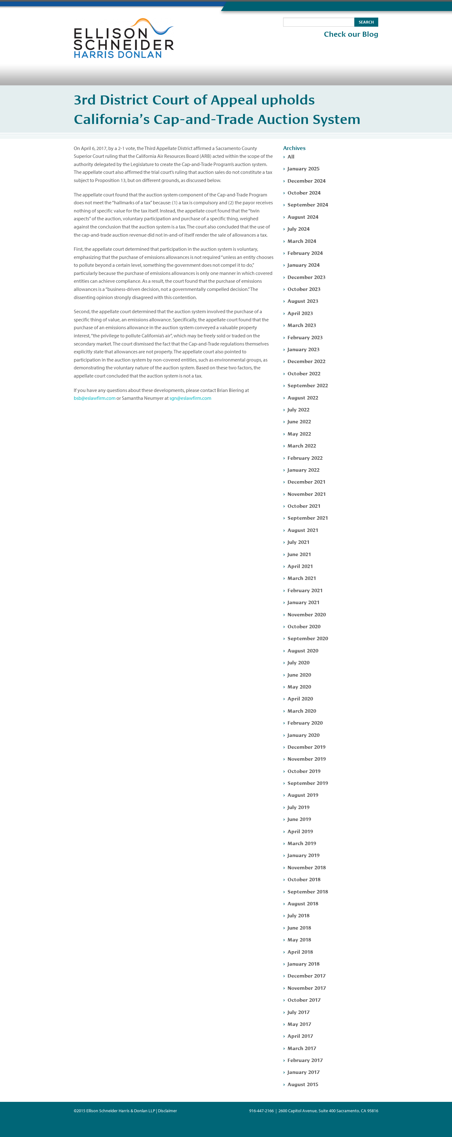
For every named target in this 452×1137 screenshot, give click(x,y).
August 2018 (303, 903)
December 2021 (307, 481)
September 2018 (308, 891)
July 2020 (298, 662)
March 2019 (302, 842)
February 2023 (305, 337)
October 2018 (304, 878)
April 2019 (300, 830)
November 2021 (307, 493)
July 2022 (298, 409)
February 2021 (305, 589)
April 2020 (300, 698)
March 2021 (302, 577)
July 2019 (298, 806)
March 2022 (302, 445)
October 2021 (304, 505)
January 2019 (304, 854)
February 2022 (305, 457)
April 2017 (300, 1035)
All (291, 156)
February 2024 (305, 252)
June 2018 (299, 927)
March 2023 (302, 324)
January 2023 (304, 348)
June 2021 (299, 553)
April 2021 (300, 565)
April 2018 (300, 951)
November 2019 (307, 758)
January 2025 (304, 168)
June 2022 (299, 421)
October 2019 (304, 770)
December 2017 (307, 975)
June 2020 (299, 674)
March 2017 (302, 1047)
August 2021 (303, 529)
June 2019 (299, 818)
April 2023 (300, 312)
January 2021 (304, 601)
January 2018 (304, 963)
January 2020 (304, 734)
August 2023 (303, 300)
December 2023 (307, 276)
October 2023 (304, 288)
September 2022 (308, 385)
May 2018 (299, 939)
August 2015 (303, 1083)
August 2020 (303, 650)
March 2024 (302, 240)
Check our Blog (351, 34)
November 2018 (307, 867)
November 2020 (307, 614)
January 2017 (304, 1071)
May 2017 (299, 1023)
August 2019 (303, 794)
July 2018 (298, 915)
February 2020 (305, 722)
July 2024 (298, 228)
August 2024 (303, 216)
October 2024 (304, 192)
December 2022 (307, 360)
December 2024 (307, 180)
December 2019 (307, 746)
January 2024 (304, 264)
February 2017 (305, 1059)
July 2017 (298, 1011)
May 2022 (299, 433)
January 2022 (304, 469)
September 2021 (308, 517)
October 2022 (304, 373)
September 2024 (308, 204)
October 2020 (304, 626)
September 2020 (308, 637)
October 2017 (304, 999)
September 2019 (308, 782)
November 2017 (307, 987)
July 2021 (298, 541)
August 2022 (303, 397)
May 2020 (299, 686)
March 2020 (302, 710)
